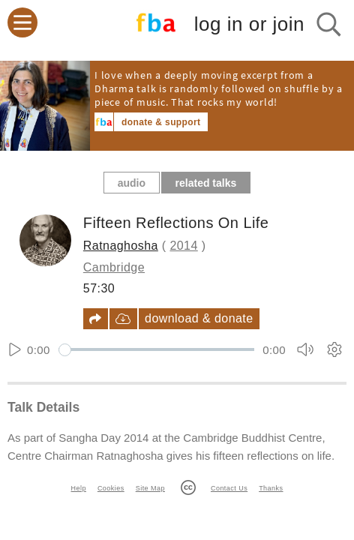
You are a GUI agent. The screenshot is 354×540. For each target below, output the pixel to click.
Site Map (150, 488)
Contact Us (229, 488)
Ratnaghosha (120, 245)
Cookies (111, 488)
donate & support (161, 122)
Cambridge (114, 267)
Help (78, 488)
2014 (183, 245)
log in (249, 24)
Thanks (271, 488)
